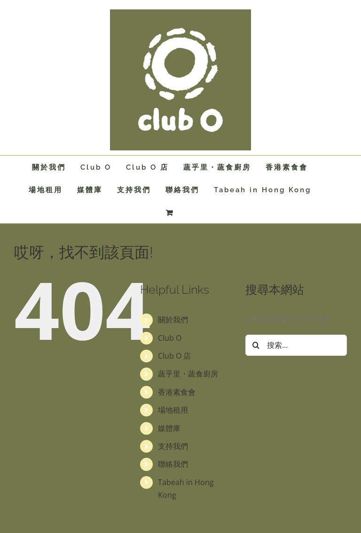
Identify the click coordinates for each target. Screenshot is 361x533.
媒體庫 (169, 428)
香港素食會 (177, 392)
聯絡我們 (173, 464)
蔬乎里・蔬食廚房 (188, 373)
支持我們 (173, 446)
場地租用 (173, 410)
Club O (169, 338)
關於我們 (173, 319)
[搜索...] (296, 345)
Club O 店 (174, 356)
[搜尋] (256, 345)
